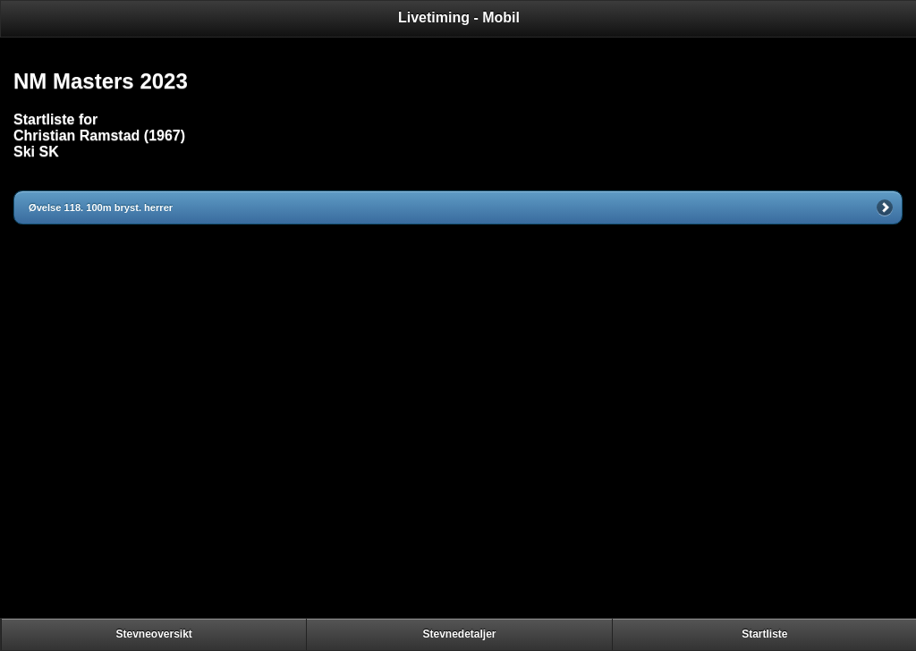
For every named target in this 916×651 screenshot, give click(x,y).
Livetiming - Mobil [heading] (459, 17)
